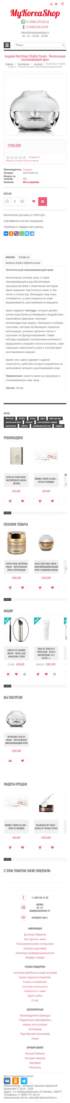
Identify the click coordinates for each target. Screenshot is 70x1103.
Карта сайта (35, 995)
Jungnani (38, 64)
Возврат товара (35, 957)
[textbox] (40, 45)
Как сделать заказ (35, 939)
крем (42, 418)
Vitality (22, 418)
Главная (9, 64)
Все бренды (23, 64)
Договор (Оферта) (35, 934)
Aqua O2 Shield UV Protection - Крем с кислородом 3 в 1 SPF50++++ (46, 653)
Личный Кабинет (35, 1053)
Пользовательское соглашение (35, 943)
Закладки (35, 1062)
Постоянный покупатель (51, 3)
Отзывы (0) (24, 257)
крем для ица (55, 418)
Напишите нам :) (40, 917)
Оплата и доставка (35, 948)
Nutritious (10, 418)
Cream (32, 418)
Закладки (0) (56, 3)
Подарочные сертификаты (35, 1019)
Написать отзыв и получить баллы (22, 161)
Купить (10, 501)
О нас (35, 1000)
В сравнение (24, 674)
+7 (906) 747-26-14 (37, 21)
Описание (10, 257)
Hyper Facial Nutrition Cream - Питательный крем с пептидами (16, 566)
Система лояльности (35, 986)
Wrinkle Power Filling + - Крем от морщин (46, 480)
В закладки (33, 201)
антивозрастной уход (42, 425)
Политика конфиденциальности (35, 953)
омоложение (11, 425)
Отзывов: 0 (34, 157)
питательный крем (13, 422)
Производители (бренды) (35, 1015)
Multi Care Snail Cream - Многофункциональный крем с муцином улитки (46, 566)
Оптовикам (35, 1029)
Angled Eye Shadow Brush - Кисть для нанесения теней (16, 653)
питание (29, 422)
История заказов (35, 1058)
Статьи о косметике (35, 981)
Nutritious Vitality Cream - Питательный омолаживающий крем (16, 740)
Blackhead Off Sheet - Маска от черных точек (46, 826)
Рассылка (35, 1067)
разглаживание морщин (47, 422)
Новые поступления (35, 1024)
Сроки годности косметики (35, 977)
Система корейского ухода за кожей (35, 972)
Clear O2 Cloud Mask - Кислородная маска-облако (16, 480)
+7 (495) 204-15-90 (37, 26)
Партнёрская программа (35, 1033)
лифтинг (24, 425)
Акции (35, 1038)
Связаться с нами (35, 991)
